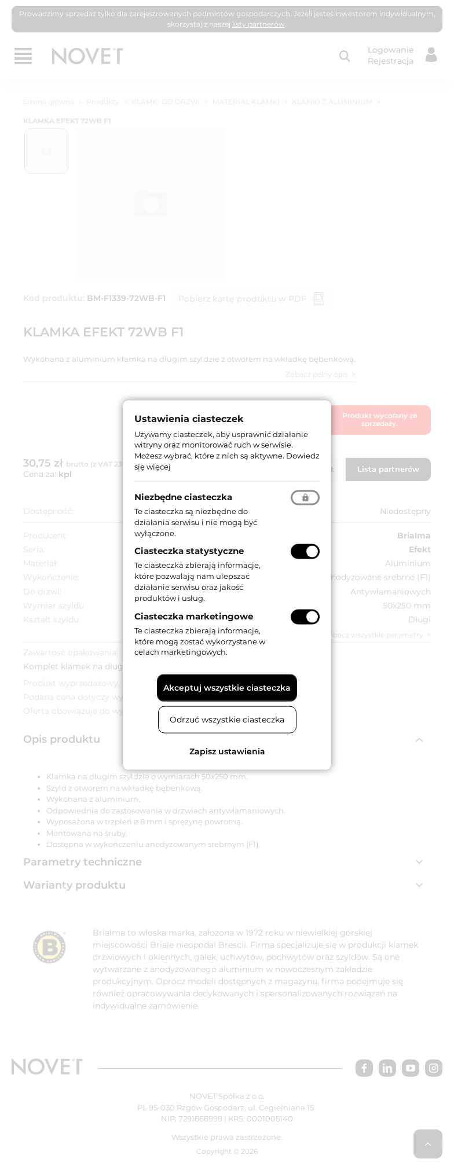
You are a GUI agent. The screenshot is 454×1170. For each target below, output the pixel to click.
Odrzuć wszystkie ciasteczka (227, 719)
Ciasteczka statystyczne (189, 550)
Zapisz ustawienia (227, 751)
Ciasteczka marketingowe (193, 615)
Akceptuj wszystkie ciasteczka (227, 688)
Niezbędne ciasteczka (183, 496)
